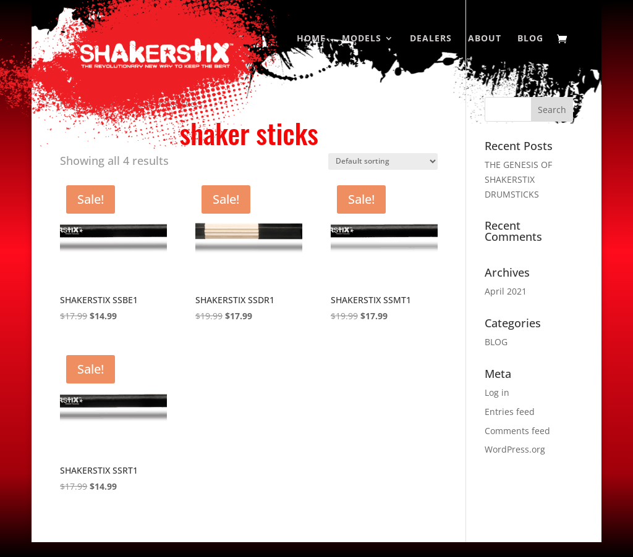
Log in (497, 392)
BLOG (496, 342)
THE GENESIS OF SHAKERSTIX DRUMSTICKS (518, 179)
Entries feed (510, 411)
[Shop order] (383, 161)
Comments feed (517, 431)
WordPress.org (515, 449)
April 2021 (506, 291)
